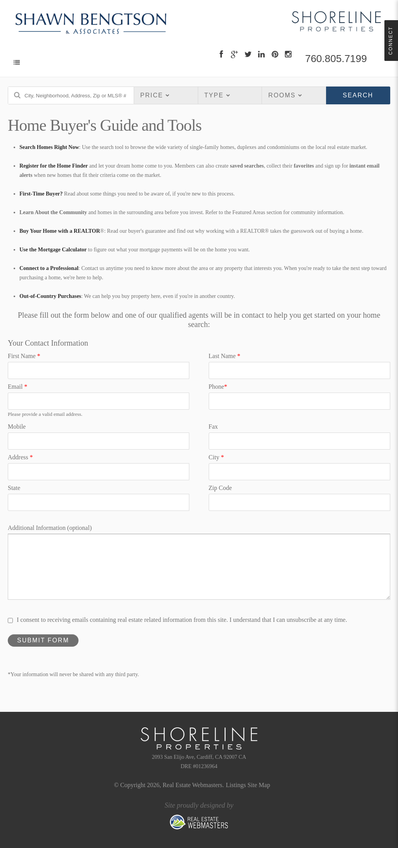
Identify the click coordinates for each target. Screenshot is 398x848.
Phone (218, 386)
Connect (390, 40)
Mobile (17, 426)
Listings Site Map (248, 785)
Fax (213, 426)
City (216, 457)
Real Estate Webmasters (192, 785)
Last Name (225, 356)
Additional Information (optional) (50, 527)
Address (20, 457)
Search (358, 95)
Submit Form (43, 640)
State (14, 488)
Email (17, 386)
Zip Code (220, 488)
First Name (24, 356)
